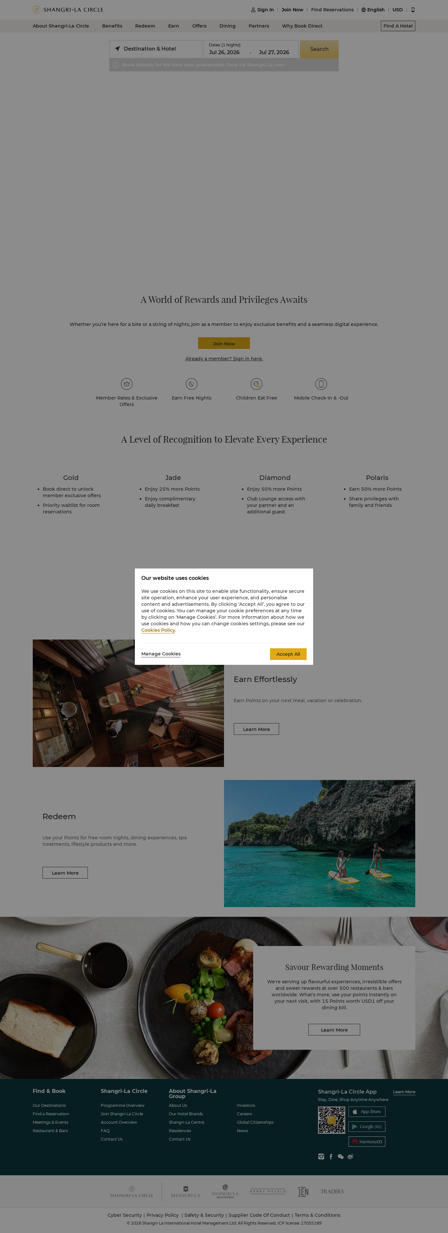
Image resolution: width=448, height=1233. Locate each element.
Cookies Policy (158, 630)
